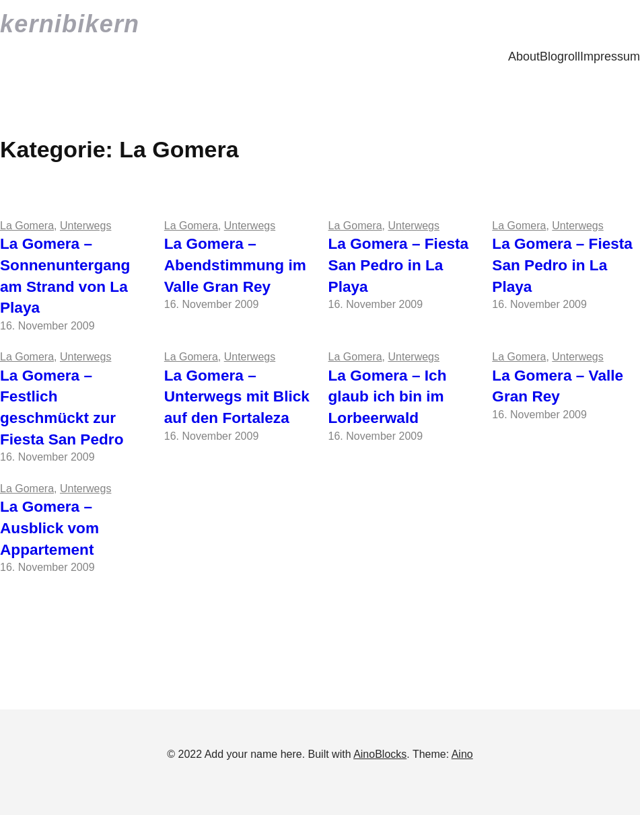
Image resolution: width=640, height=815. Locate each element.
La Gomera (27, 225)
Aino (462, 754)
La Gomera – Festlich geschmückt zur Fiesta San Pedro (61, 407)
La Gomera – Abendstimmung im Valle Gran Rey (235, 265)
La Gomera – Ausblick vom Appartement (49, 527)
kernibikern (69, 24)
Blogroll (560, 56)
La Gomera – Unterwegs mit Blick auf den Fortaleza (237, 396)
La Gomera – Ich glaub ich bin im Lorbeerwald (387, 396)
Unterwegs (85, 225)
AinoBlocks (379, 754)
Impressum (610, 56)
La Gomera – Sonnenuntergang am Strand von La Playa (65, 275)
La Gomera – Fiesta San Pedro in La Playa (398, 265)
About (524, 56)
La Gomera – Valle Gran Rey (557, 386)
